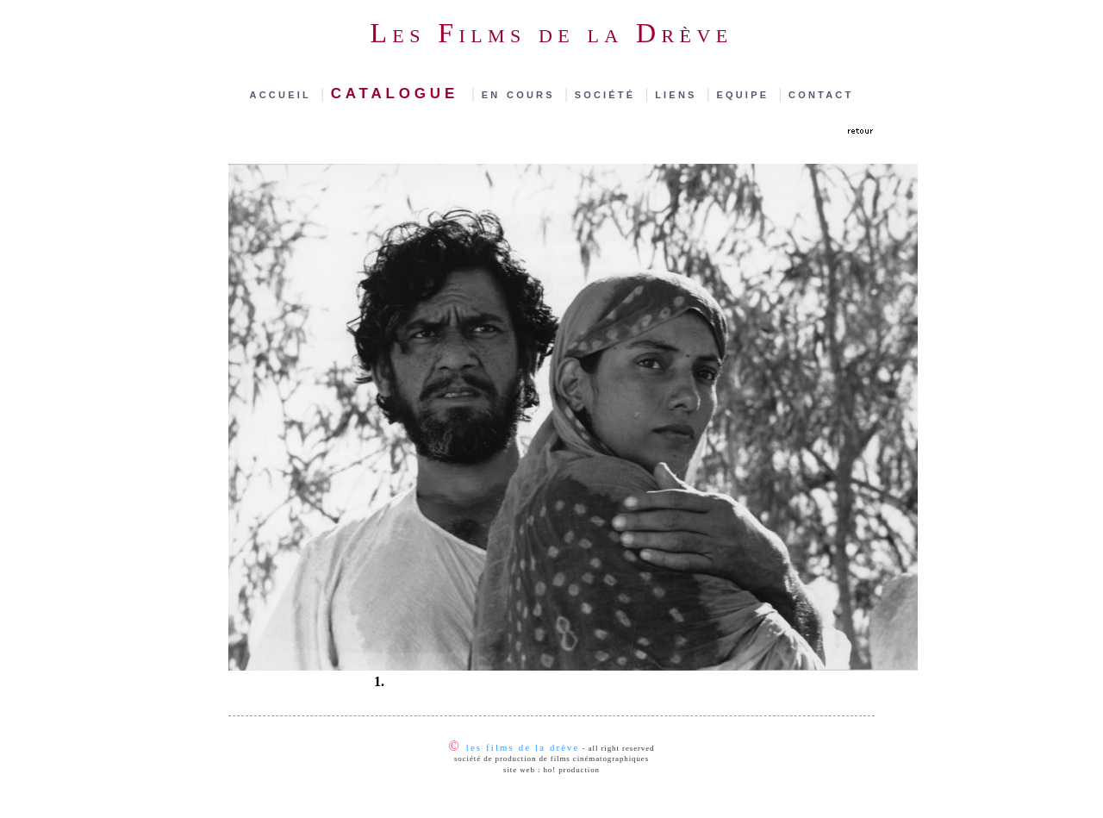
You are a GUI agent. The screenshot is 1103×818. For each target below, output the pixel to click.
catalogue (400, 91)
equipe (745, 93)
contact (820, 93)
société (608, 93)
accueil (284, 93)
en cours (522, 93)
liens (679, 93)
